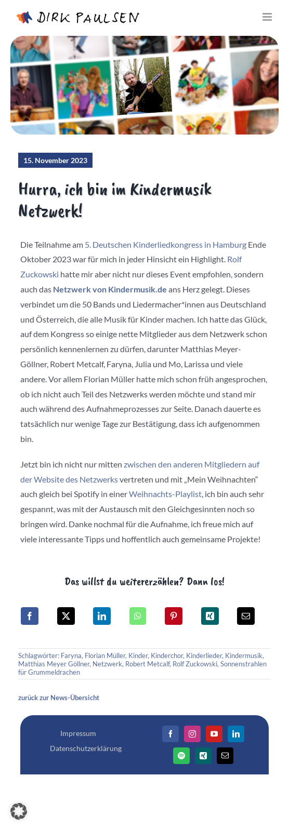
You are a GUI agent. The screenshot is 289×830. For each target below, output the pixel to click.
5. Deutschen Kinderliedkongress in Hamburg (165, 244)
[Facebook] (29, 616)
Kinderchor (167, 655)
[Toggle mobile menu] (267, 16)
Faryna (71, 655)
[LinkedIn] (101, 616)
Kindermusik (243, 655)
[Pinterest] (173, 616)
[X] (66, 616)
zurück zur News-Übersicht (58, 697)
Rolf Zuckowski (195, 664)
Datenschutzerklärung (86, 748)
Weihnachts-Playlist (165, 494)
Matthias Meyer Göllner (53, 664)
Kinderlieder (204, 655)
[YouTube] (214, 734)
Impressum (78, 733)
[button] (18, 811)
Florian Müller (105, 655)
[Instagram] (192, 734)
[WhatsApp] (138, 616)
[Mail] (225, 755)
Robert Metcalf (147, 664)
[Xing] (210, 616)
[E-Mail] (245, 616)
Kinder (138, 655)
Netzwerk (107, 664)
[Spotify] (181, 755)
